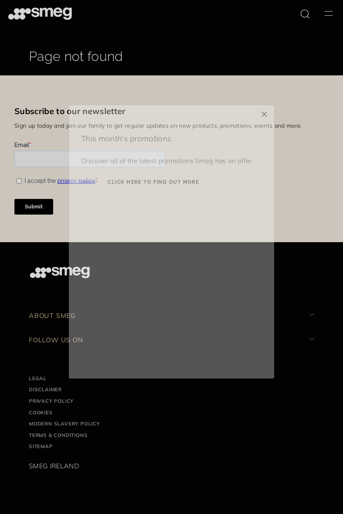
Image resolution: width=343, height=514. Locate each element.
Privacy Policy (51, 401)
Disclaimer (45, 389)
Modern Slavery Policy (64, 424)
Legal (38, 378)
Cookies (41, 412)
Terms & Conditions (58, 435)
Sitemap (41, 446)
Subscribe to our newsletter (70, 111)
